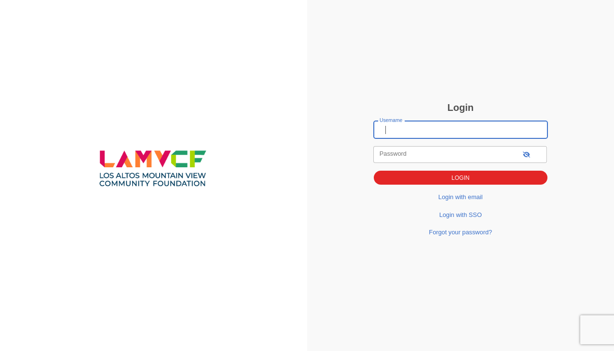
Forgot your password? (460, 232)
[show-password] (526, 154)
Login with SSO (460, 214)
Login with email (460, 197)
